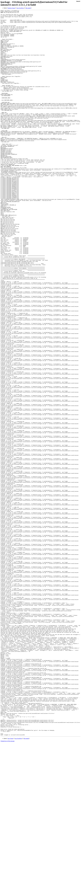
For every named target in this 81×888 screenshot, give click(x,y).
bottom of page (11, 8)
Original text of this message (7, 885)
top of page (10, 882)
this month (28, 8)
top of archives (20, 8)
